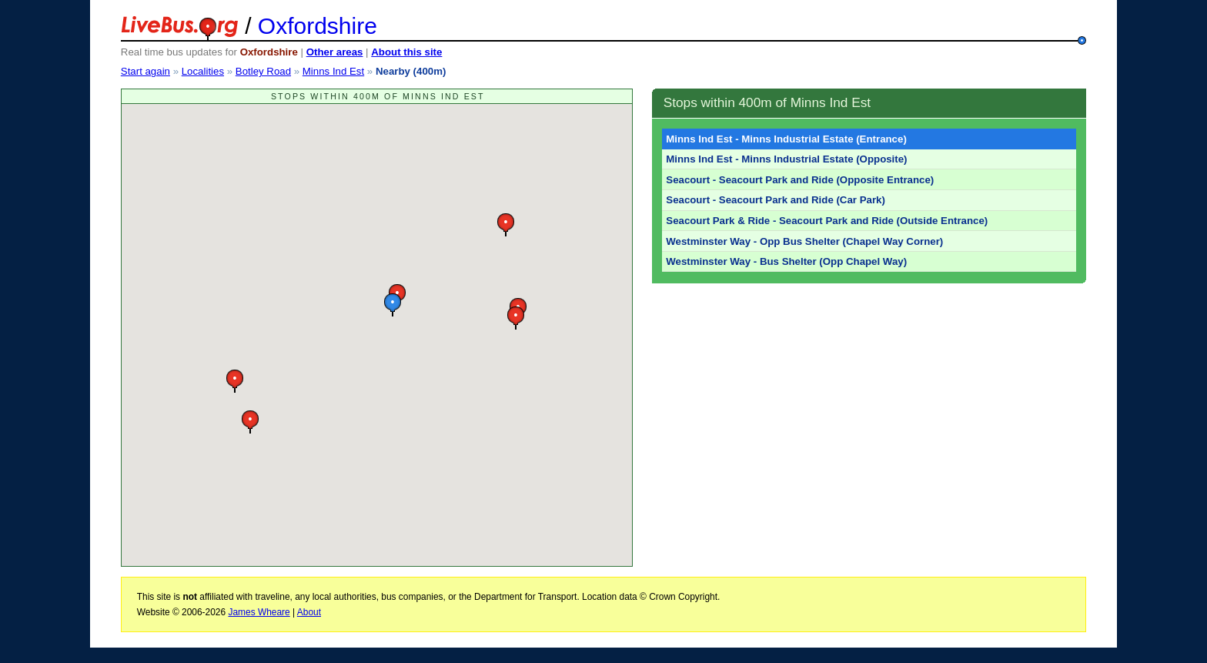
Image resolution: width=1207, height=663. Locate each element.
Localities (203, 71)
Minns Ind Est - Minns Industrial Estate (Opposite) (786, 159)
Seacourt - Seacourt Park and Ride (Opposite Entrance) (800, 180)
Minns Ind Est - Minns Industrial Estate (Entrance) (786, 139)
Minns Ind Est (333, 71)
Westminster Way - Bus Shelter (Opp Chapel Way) (786, 261)
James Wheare (258, 612)
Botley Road (263, 71)
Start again (145, 71)
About (309, 612)
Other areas (334, 52)
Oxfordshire (317, 26)
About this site (406, 52)
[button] (392, 304)
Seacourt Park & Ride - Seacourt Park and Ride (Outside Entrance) (827, 220)
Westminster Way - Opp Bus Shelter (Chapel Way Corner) (804, 241)
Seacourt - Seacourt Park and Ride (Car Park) (775, 200)
